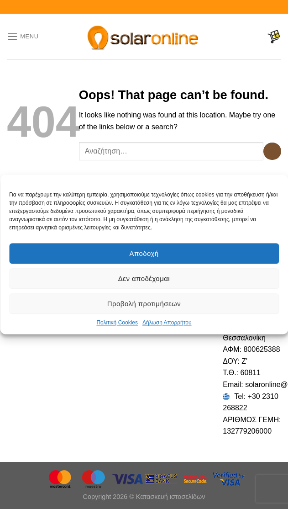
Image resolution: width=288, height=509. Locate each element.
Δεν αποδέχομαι (144, 278)
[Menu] (23, 36)
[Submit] (272, 151)
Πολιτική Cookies (117, 322)
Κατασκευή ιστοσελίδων (170, 496)
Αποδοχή (143, 253)
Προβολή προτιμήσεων (144, 304)
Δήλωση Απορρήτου (167, 322)
